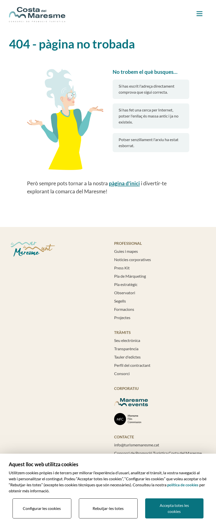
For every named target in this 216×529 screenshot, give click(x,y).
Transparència (126, 348)
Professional (128, 243)
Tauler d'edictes (127, 357)
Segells (120, 301)
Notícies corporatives (132, 259)
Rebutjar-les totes (108, 508)
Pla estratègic (125, 284)
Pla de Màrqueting (130, 276)
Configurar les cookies (42, 508)
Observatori (124, 292)
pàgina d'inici (124, 183)
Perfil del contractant (132, 365)
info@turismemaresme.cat (136, 444)
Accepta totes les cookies (174, 508)
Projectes (122, 317)
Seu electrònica (127, 340)
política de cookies (182, 485)
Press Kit (122, 267)
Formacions (124, 309)
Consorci (122, 373)
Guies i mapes (126, 251)
